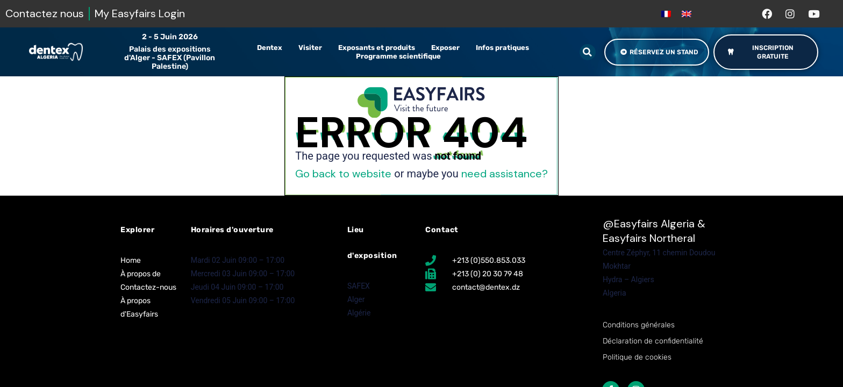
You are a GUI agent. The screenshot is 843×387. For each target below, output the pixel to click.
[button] (588, 52)
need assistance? (504, 174)
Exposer (448, 48)
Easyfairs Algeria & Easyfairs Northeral (654, 231)
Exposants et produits (379, 48)
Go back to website (343, 174)
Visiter (312, 48)
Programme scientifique (401, 56)
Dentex (272, 48)
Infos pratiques (505, 48)
